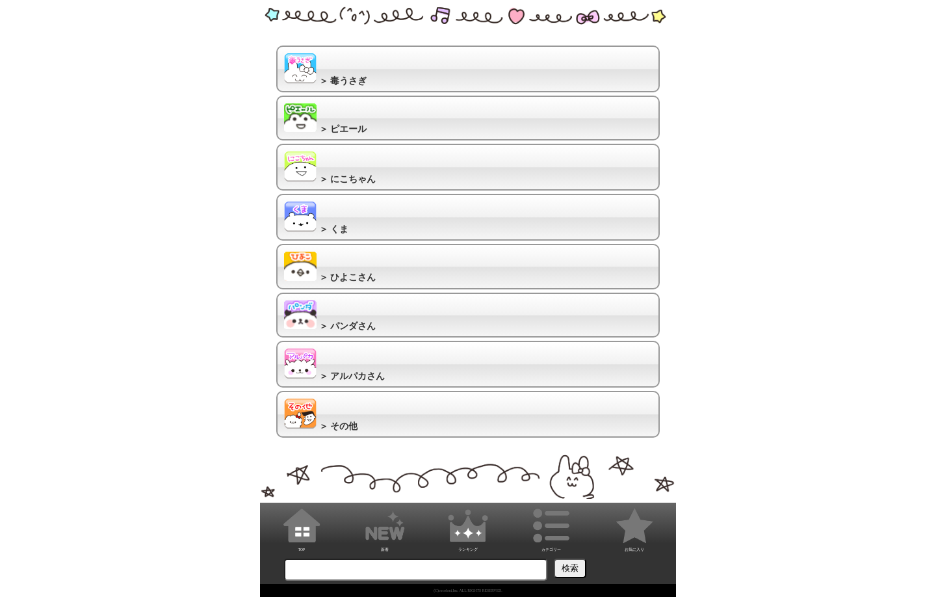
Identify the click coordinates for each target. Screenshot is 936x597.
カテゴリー (551, 527)
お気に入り (634, 527)
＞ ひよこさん (330, 267)
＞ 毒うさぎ (325, 69)
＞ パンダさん (330, 315)
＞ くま (316, 218)
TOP (301, 527)
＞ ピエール (325, 118)
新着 (385, 527)
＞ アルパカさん (334, 365)
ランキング (468, 527)
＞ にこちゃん (330, 168)
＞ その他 (321, 415)
